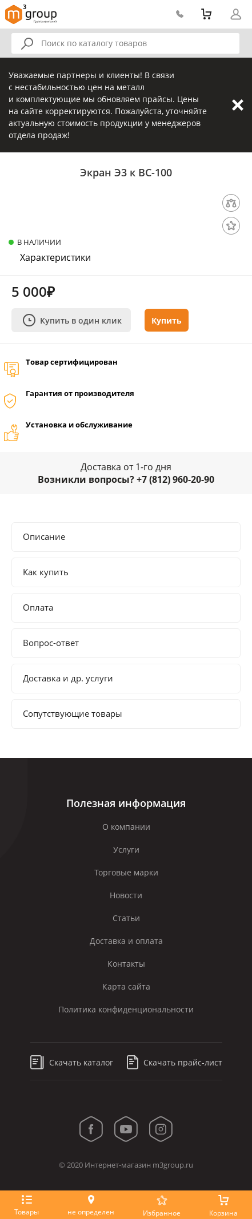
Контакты (126, 963)
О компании (126, 826)
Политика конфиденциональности (126, 1009)
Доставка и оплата (126, 940)
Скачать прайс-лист (174, 1062)
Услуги (126, 849)
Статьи (126, 918)
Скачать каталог (71, 1062)
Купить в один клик (72, 320)
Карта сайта (126, 986)
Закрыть (237, 105)
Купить (166, 320)
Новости (126, 895)
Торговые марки (126, 872)
